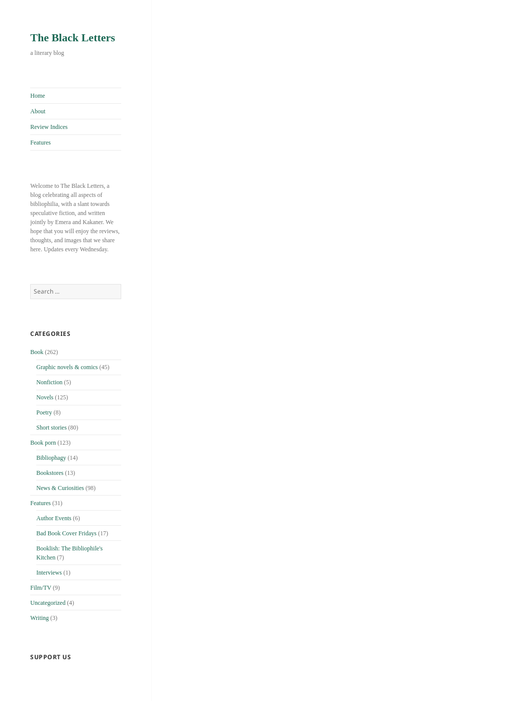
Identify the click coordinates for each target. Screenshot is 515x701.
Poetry (44, 412)
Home (37, 95)
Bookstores (49, 472)
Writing (39, 617)
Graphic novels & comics (67, 367)
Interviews (49, 572)
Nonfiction (49, 382)
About (37, 111)
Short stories (51, 427)
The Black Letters (72, 37)
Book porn (43, 442)
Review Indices (48, 126)
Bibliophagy (51, 457)
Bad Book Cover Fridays (66, 533)
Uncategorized (47, 602)
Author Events (53, 518)
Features (40, 142)
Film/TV (40, 587)
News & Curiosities (60, 488)
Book (36, 352)
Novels (44, 397)
